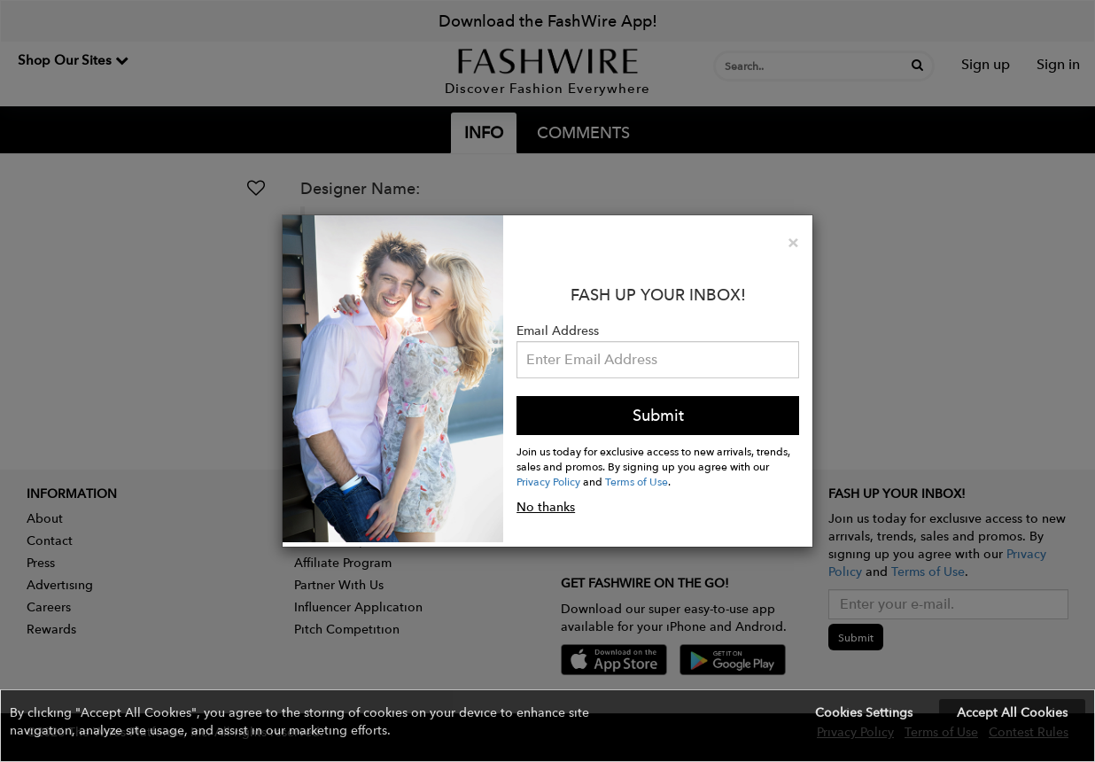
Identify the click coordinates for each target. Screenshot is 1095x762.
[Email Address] (657, 359)
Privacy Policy (548, 481)
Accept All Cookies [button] (1012, 712)
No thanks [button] (545, 507)
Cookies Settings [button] (863, 712)
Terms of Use (636, 481)
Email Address (557, 330)
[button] (547, 725)
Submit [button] (658, 415)
